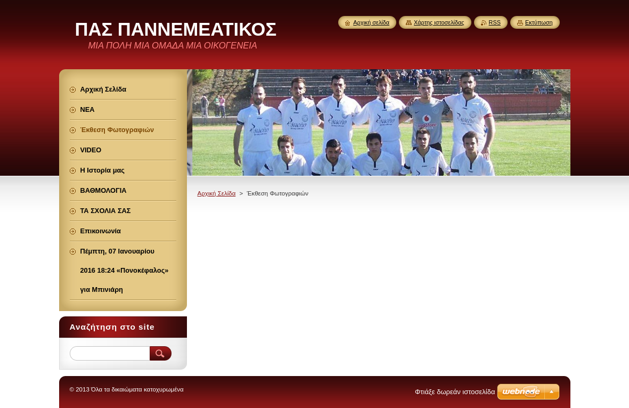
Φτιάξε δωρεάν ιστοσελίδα (455, 392)
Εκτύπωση (539, 22)
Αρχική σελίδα (371, 22)
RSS (495, 22)
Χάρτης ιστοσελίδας (439, 22)
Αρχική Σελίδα (217, 193)
